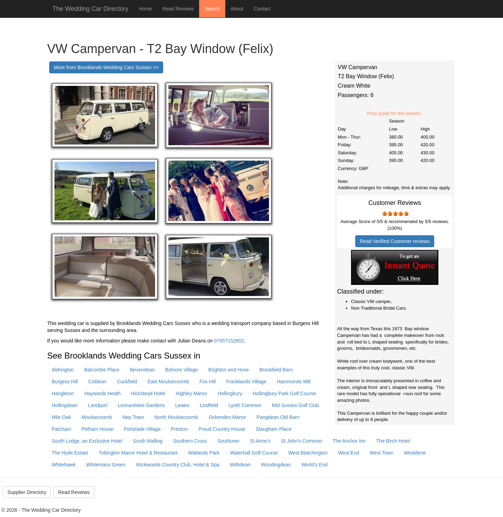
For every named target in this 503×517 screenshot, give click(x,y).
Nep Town (133, 417)
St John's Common (301, 441)
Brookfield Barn (276, 369)
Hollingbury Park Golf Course (284, 393)
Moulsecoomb (96, 417)
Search (212, 9)
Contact (262, 9)
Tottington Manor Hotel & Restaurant (138, 453)
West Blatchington (308, 453)
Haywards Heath (103, 393)
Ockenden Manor (227, 417)
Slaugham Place (273, 429)
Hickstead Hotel (148, 393)
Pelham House (97, 429)
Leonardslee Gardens (141, 405)
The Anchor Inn (349, 441)
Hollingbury (230, 393)
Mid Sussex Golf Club (295, 405)
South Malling (147, 441)
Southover (228, 441)
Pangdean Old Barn (278, 417)
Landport (97, 405)
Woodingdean (276, 464)
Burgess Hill (65, 381)
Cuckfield (127, 381)
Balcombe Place (101, 369)
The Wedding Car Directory (90, 8)
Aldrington (63, 369)
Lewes (182, 405)
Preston (179, 429)
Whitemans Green (105, 464)
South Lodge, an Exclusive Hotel (87, 441)
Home (145, 9)
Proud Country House (222, 429)
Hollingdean (65, 405)
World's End (314, 464)
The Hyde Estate (70, 453)
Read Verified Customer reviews (395, 241)
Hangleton (63, 393)
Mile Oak (61, 417)
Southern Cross (190, 441)
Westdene (415, 453)
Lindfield (209, 405)
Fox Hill (207, 381)
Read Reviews (178, 9)
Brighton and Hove (229, 369)
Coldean (97, 381)
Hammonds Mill (293, 381)
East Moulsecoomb (168, 381)
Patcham (61, 429)
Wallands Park (204, 453)
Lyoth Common (244, 405)
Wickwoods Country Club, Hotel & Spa (177, 464)
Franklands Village (246, 381)
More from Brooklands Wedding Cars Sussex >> (106, 67)
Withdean (240, 464)
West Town (381, 453)
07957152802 (229, 341)
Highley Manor (191, 393)
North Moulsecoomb (176, 417)
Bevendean (142, 369)
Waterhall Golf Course (254, 453)
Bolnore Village (181, 369)
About (237, 9)
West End (348, 453)
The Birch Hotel (393, 441)
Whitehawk (63, 464)
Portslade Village (142, 429)
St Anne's (260, 441)
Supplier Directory (26, 492)
